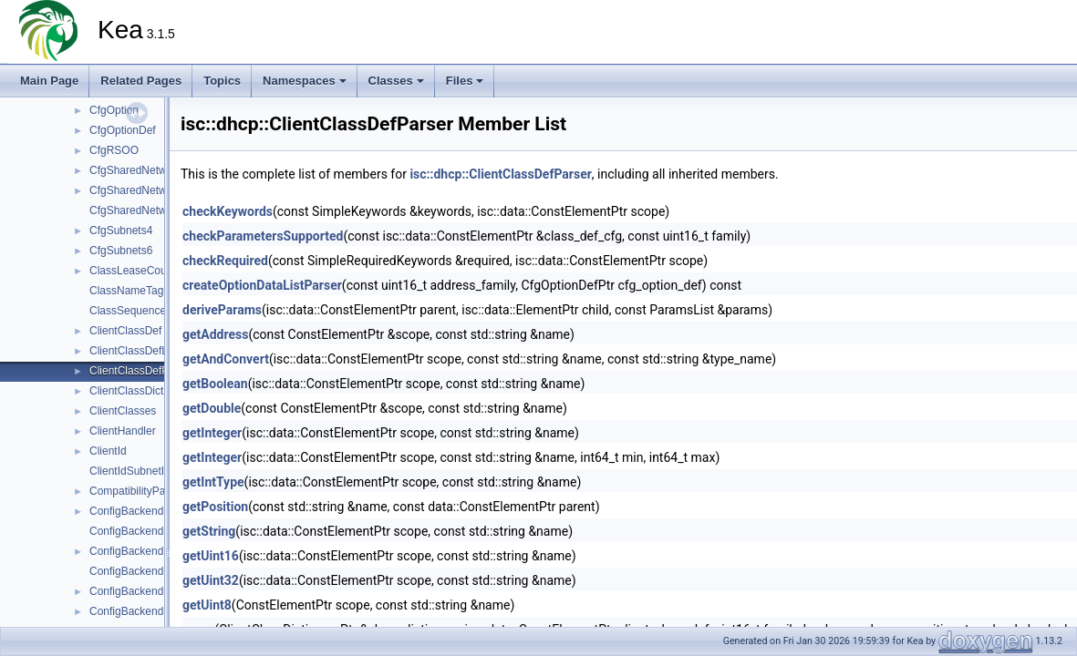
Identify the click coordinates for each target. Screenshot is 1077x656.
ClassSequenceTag (136, 310)
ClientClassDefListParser (150, 350)
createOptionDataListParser (262, 285)
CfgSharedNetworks (138, 170)
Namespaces (305, 80)
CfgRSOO (114, 150)
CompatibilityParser (136, 491)
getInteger (212, 432)
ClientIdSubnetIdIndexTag (151, 471)
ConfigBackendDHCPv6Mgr (157, 571)
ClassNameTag (126, 290)
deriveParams (222, 309)
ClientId (108, 451)
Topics (222, 80)
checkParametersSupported (262, 236)
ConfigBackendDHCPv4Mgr (157, 531)
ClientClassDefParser (141, 370)
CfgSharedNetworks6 (141, 210)
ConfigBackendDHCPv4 (147, 511)
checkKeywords (227, 211)
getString (208, 531)
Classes (396, 80)
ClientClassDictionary (141, 390)
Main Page (49, 80)
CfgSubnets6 (120, 250)
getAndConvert (225, 359)
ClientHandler (122, 431)
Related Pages (140, 80)
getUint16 (210, 555)
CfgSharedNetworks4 (141, 190)
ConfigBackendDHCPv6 (147, 551)
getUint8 (207, 605)
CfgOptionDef (122, 130)
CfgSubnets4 (120, 230)
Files (465, 80)
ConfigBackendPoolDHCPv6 (158, 611)
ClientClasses (122, 411)
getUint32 (210, 580)
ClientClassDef (125, 330)
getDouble (211, 408)
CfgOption (114, 110)
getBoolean (215, 383)
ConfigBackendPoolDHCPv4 (158, 591)
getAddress (215, 334)
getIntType (213, 482)
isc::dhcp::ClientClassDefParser (500, 174)
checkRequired (225, 260)
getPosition (215, 506)
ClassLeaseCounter (137, 270)
